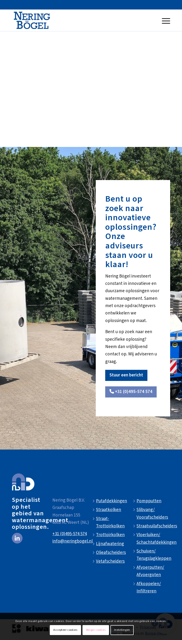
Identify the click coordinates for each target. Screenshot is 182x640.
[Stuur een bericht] (126, 375)
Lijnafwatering (110, 544)
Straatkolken (108, 510)
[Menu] (164, 20)
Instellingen (122, 630)
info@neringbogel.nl (72, 541)
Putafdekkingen (111, 501)
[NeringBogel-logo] (32, 20)
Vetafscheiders (110, 561)
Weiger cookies (95, 630)
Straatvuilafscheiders (156, 526)
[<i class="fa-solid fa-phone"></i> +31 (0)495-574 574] (131, 391)
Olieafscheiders (111, 552)
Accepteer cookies (65, 630)
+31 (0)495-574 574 (69, 534)
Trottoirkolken (110, 535)
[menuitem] (164, 20)
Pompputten (148, 501)
